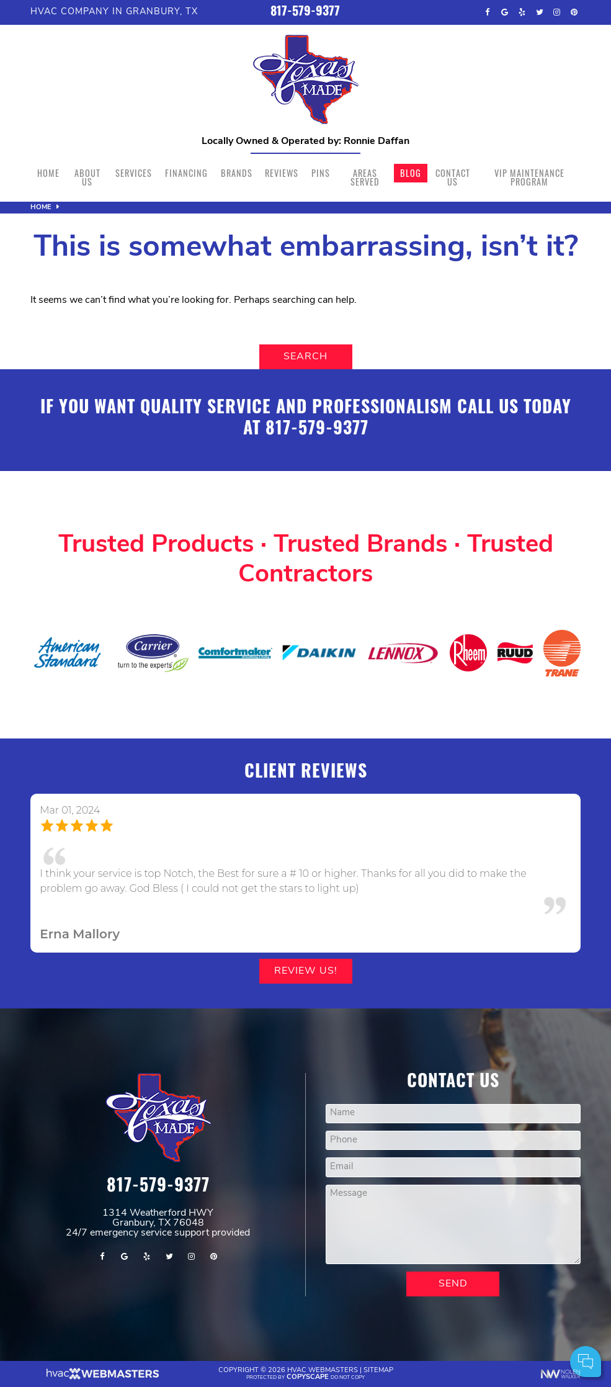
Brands (236, 172)
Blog (410, 172)
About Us (87, 177)
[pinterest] (574, 12)
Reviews (281, 172)
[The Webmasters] (101, 1378)
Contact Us (452, 177)
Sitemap (378, 1370)
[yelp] (522, 12)
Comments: (436, 1324)
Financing (186, 172)
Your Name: (436, 1296)
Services (133, 172)
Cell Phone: (436, 1310)
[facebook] (487, 12)
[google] (505, 12)
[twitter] (539, 12)
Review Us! (305, 971)
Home (48, 172)
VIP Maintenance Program (529, 177)
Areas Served (365, 177)
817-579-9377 (305, 12)
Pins (320, 172)
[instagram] (557, 12)
